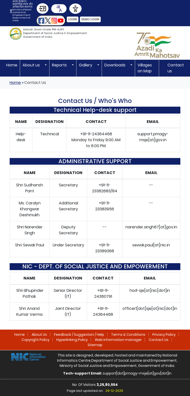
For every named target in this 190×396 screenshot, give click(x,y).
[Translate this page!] (58, 8)
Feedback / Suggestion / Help (79, 334)
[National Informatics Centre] (28, 356)
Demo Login (89, 19)
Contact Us (158, 339)
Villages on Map (145, 68)
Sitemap (95, 344)
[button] (51, 20)
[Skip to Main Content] (42, 8)
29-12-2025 (114, 390)
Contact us (175, 68)
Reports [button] (60, 65)
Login (72, 19)
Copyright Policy (35, 339)
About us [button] (32, 65)
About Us (39, 334)
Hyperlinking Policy (72, 339)
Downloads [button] (115, 65)
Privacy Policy (164, 334)
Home (11, 65)
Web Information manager (118, 339)
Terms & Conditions (128, 334)
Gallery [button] (86, 65)
